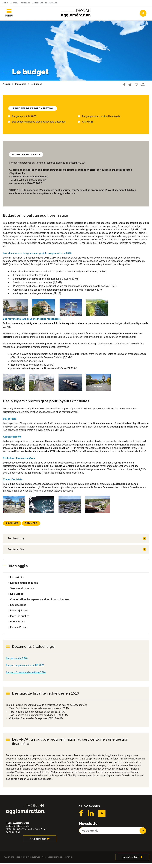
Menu (5, 3)
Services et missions (22, 589)
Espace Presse (18, 628)
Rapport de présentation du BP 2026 (25, 666)
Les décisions (18, 605)
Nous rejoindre (18, 611)
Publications (17, 622)
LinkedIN (91, 814)
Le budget (16, 594)
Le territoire (17, 578)
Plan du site (9, 858)
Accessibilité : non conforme (44, 3)
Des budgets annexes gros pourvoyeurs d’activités (39, 122)
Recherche (25, 3)
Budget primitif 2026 (17, 659)
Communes (123, 3)
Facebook (81, 814)
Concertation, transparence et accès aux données (39, 600)
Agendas (104, 3)
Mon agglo (18, 567)
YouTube (101, 814)
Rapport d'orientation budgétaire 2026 (26, 673)
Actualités (86, 3)
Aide (43, 858)
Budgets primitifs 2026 (24, 117)
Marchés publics (19, 617)
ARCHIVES (87, 122)
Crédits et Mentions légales (28, 858)
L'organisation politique (24, 583)
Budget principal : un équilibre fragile (101, 117)
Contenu (14, 3)
